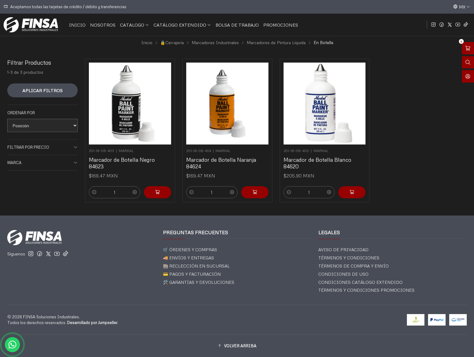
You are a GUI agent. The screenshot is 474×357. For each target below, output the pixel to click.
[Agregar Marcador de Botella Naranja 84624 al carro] (254, 192)
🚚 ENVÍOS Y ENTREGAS (188, 257)
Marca (42, 162)
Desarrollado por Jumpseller (92, 322)
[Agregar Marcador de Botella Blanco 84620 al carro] (351, 192)
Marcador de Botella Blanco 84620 (317, 163)
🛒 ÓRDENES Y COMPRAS (190, 249)
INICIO (77, 25)
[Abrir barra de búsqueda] (468, 62)
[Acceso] (468, 76)
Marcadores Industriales (215, 43)
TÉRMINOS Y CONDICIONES (348, 257)
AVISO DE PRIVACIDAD (343, 249)
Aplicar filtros (42, 90)
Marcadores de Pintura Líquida (276, 43)
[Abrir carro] (468, 48)
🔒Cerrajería (172, 43)
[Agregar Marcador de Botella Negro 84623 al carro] (157, 192)
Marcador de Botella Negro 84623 (122, 163)
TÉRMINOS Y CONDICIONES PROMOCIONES (366, 290)
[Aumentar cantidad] (135, 192)
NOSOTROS (102, 25)
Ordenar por (21, 112)
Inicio (146, 43)
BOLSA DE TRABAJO (237, 25)
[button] (237, 345)
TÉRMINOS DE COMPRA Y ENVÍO (353, 265)
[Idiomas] (461, 6)
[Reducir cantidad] (94, 192)
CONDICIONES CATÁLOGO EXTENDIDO (360, 282)
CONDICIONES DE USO (343, 274)
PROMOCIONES (280, 25)
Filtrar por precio (42, 147)
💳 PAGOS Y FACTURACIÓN (192, 274)
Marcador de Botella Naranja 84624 (221, 163)
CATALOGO (134, 25)
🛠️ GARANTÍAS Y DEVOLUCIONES (198, 282)
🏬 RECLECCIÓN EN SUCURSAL (196, 265)
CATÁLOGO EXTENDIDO (182, 25)
